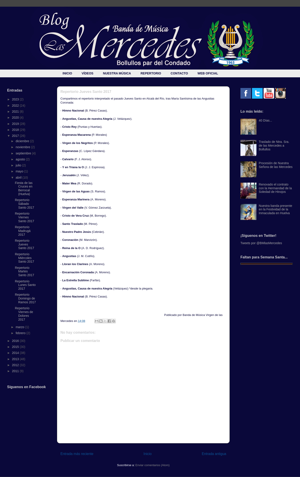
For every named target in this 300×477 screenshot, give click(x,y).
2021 (16, 111)
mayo (20, 171)
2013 (16, 359)
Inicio (148, 454)
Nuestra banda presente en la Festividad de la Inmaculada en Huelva (275, 209)
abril (19, 177)
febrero (21, 333)
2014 (16, 353)
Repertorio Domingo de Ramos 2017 (25, 298)
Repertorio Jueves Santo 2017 (24, 244)
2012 (16, 365)
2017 (16, 136)
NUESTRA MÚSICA (117, 73)
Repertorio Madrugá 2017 (22, 230)
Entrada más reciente (76, 454)
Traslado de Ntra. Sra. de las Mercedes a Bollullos (274, 145)
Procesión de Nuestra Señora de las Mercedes (276, 165)
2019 (16, 124)
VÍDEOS (87, 73)
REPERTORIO (150, 73)
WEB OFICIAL (208, 73)
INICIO (67, 73)
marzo (20, 327)
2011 (16, 371)
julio (19, 165)
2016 (16, 341)
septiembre (24, 153)
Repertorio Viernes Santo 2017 (24, 217)
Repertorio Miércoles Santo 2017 (24, 257)
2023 (16, 99)
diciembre (23, 141)
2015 (16, 347)
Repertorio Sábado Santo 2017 (24, 203)
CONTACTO (179, 73)
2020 (16, 117)
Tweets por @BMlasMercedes (261, 243)
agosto (21, 159)
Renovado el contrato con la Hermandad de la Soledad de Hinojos (275, 188)
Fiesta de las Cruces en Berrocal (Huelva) (23, 188)
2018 (16, 130)
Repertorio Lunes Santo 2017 (25, 285)
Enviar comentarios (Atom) (152, 465)
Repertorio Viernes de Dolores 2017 (24, 313)
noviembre (23, 147)
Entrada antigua (214, 454)
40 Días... (265, 120)
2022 (16, 105)
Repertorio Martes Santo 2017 (24, 271)
